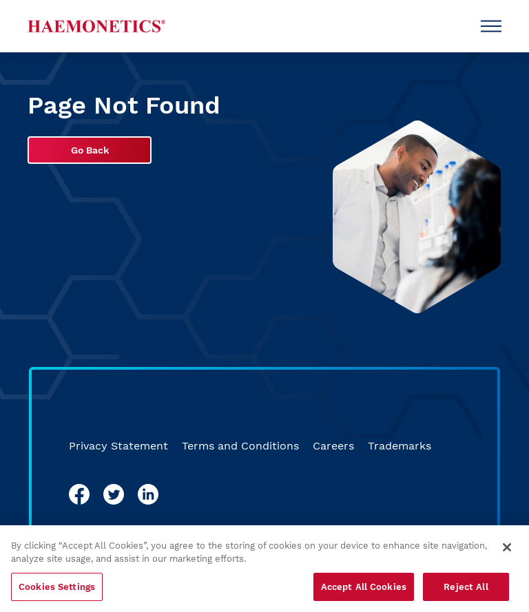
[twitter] (113, 494)
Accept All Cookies (363, 591)
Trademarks (399, 445)
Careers (333, 445)
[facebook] (79, 494)
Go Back (90, 150)
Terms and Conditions (240, 445)
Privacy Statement (118, 445)
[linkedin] (148, 494)
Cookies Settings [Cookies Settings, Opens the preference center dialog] (57, 591)
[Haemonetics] (96, 26)
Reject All (466, 591)
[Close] (507, 551)
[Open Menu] (491, 26)
